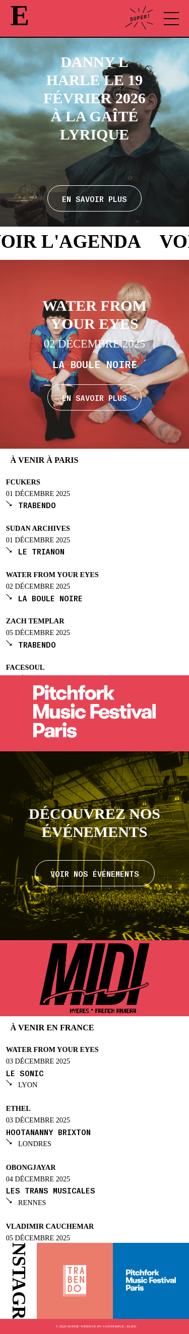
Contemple (113, 1326)
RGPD (131, 1326)
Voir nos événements (94, 873)
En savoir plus (94, 397)
